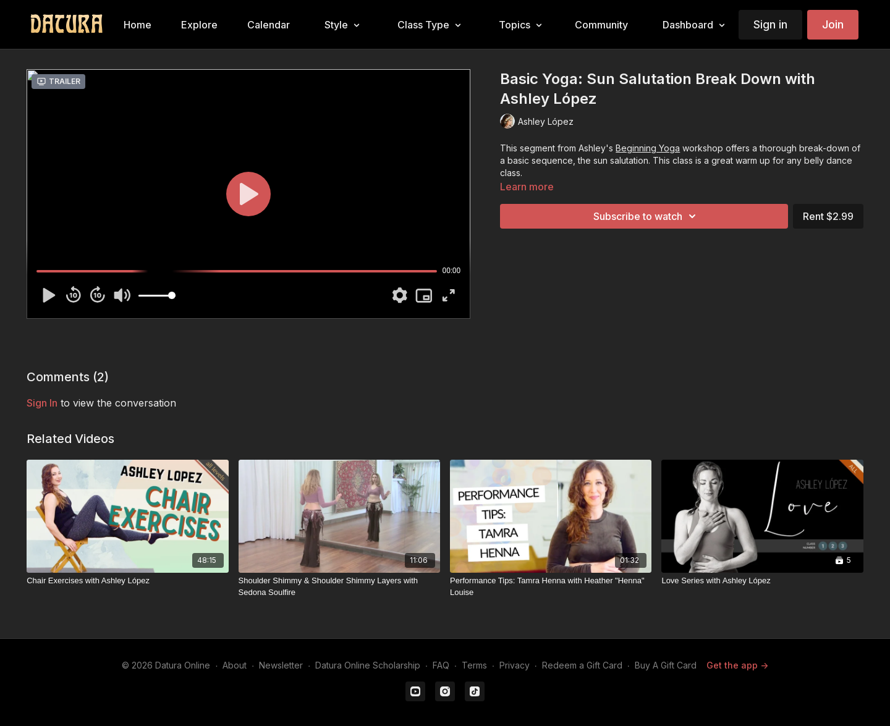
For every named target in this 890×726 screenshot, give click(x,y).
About (234, 665)
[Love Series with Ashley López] (762, 581)
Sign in (770, 24)
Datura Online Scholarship (367, 665)
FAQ (441, 665)
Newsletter (281, 665)
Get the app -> (737, 665)
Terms (474, 665)
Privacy (514, 665)
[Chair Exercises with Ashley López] (127, 581)
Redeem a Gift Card (582, 665)
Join (833, 24)
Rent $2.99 (828, 216)
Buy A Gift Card (666, 665)
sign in (42, 403)
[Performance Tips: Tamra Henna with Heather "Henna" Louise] (550, 587)
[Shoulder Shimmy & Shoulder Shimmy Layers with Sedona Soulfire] (339, 587)
